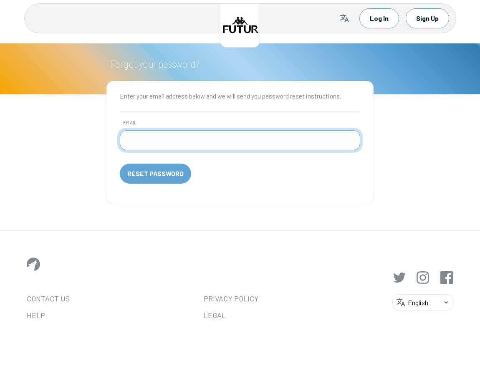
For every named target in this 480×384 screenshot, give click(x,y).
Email (130, 122)
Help (36, 315)
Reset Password (155, 173)
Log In (379, 18)
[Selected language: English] (344, 18)
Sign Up (427, 18)
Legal (195, 315)
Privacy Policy (211, 298)
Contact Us (48, 298)
